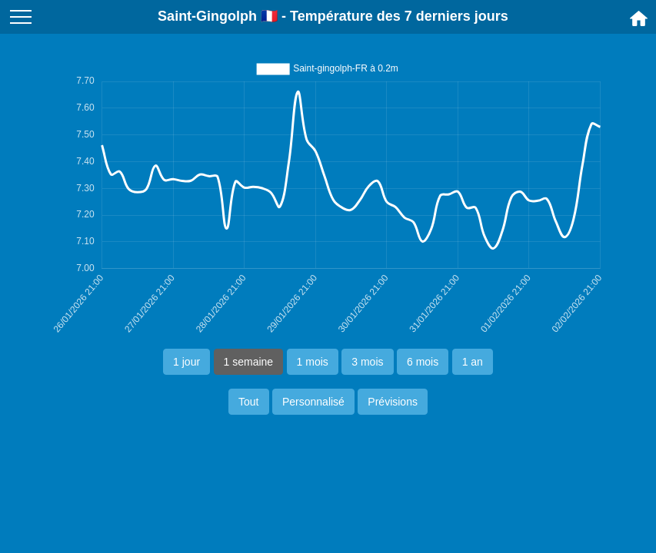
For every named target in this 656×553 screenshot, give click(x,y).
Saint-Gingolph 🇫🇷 (218, 16)
